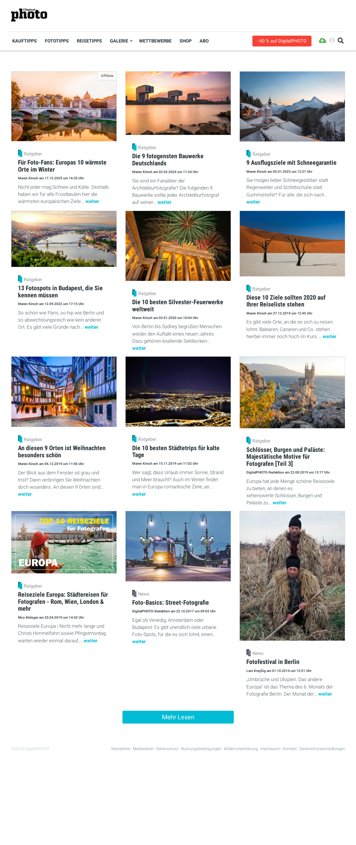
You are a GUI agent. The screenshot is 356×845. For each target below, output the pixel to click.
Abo (204, 41)
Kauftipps (24, 41)
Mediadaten (143, 748)
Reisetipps (89, 41)
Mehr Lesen (178, 717)
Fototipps (57, 41)
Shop (186, 41)
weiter (92, 201)
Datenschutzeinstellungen (322, 748)
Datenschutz (167, 748)
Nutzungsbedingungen (201, 748)
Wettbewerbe (155, 41)
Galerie (119, 41)
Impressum (270, 748)
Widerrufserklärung (241, 748)
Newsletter (120, 748)
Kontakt (290, 748)
